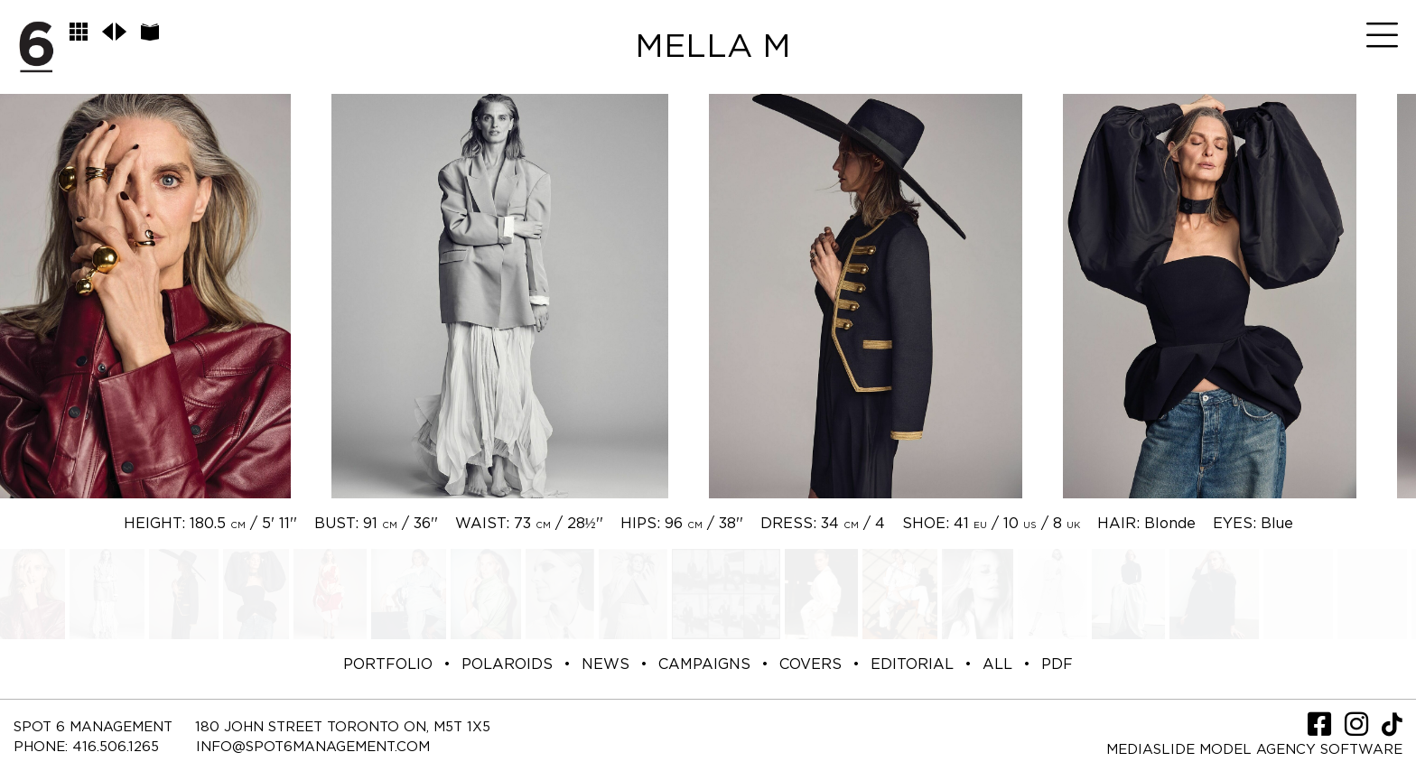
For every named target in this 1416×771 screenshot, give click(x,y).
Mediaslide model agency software (1254, 750)
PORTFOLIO (388, 664)
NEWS (605, 664)
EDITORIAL (912, 664)
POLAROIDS (507, 664)
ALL (997, 664)
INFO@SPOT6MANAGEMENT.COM (313, 747)
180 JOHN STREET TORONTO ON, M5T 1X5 (342, 727)
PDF (1057, 664)
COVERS (810, 664)
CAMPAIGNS (704, 664)
